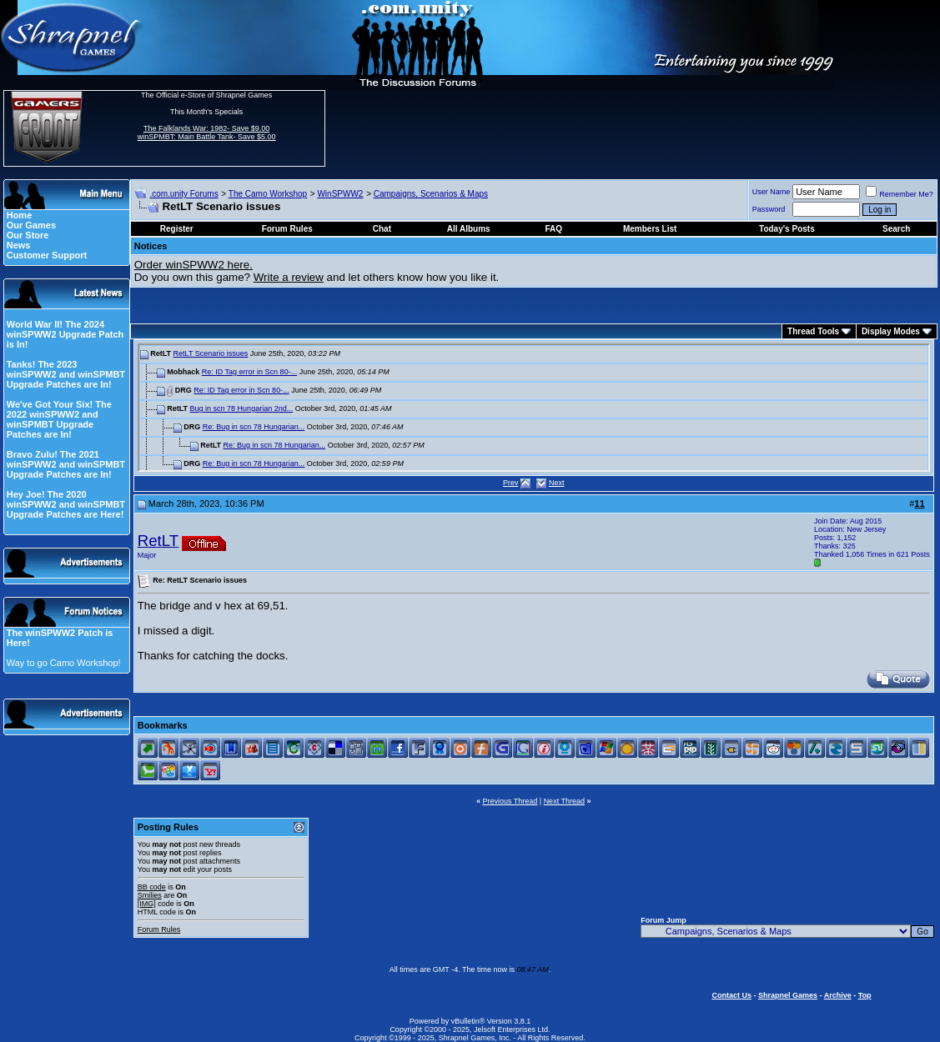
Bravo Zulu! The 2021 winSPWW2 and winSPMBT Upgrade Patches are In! (66, 464)
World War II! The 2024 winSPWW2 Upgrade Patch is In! (65, 334)
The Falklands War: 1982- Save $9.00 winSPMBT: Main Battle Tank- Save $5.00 (207, 132)
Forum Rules (159, 929)
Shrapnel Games (787, 995)
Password (769, 209)
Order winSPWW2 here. (193, 264)
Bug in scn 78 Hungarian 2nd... (242, 408)
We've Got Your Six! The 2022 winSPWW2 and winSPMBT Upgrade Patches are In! (59, 419)
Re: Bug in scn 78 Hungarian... (254, 427)
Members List (649, 228)
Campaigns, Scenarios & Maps (431, 193)
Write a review (289, 277)
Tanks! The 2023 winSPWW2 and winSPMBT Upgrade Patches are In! (66, 374)
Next (557, 482)
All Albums (468, 228)
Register (177, 228)
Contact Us (731, 995)
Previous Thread (509, 801)
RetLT (158, 540)
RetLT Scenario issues (211, 353)
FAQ (553, 228)
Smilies (150, 895)
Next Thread (564, 801)
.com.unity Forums (183, 193)
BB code (152, 887)
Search (896, 228)
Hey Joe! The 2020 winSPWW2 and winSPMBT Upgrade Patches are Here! (66, 504)
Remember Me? (899, 194)
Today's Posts (787, 228)
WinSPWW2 (340, 193)
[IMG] (147, 903)
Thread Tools (813, 331)
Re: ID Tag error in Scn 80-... (249, 372)
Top (865, 995)
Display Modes (891, 331)
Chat (382, 228)
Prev (511, 482)
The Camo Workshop (268, 193)
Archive (838, 995)
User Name (771, 192)
